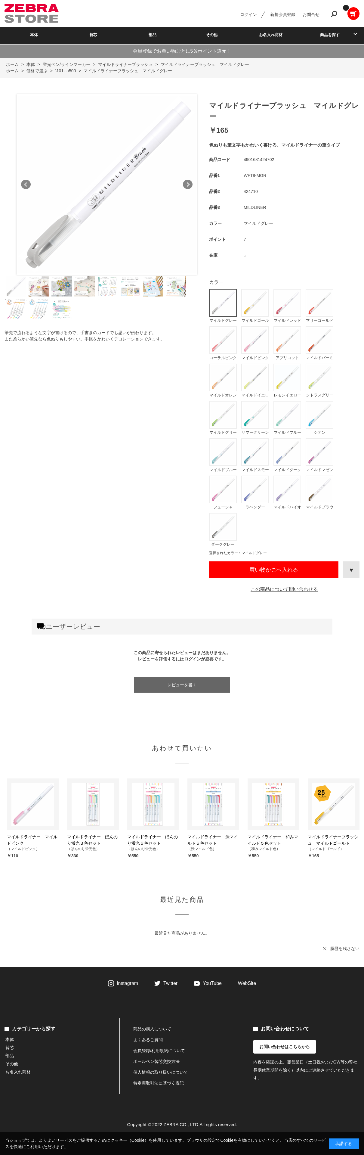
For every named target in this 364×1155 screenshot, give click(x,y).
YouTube (212, 983)
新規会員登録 (282, 14)
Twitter (170, 983)
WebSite (247, 983)
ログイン (248, 14)
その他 (211, 35)
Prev (26, 184)
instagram (127, 983)
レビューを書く (182, 684)
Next (188, 184)
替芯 (93, 35)
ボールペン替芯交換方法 (156, 1061)
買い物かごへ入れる (273, 570)
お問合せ (311, 14)
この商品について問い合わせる (284, 589)
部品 (152, 35)
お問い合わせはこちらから (284, 1046)
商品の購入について (152, 1028)
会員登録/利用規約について (159, 1050)
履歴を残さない (344, 948)
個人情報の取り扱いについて (160, 1072)
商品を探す (330, 35)
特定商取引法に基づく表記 (158, 1083)
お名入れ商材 (270, 35)
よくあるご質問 (148, 1039)
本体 (34, 35)
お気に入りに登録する (351, 569)
